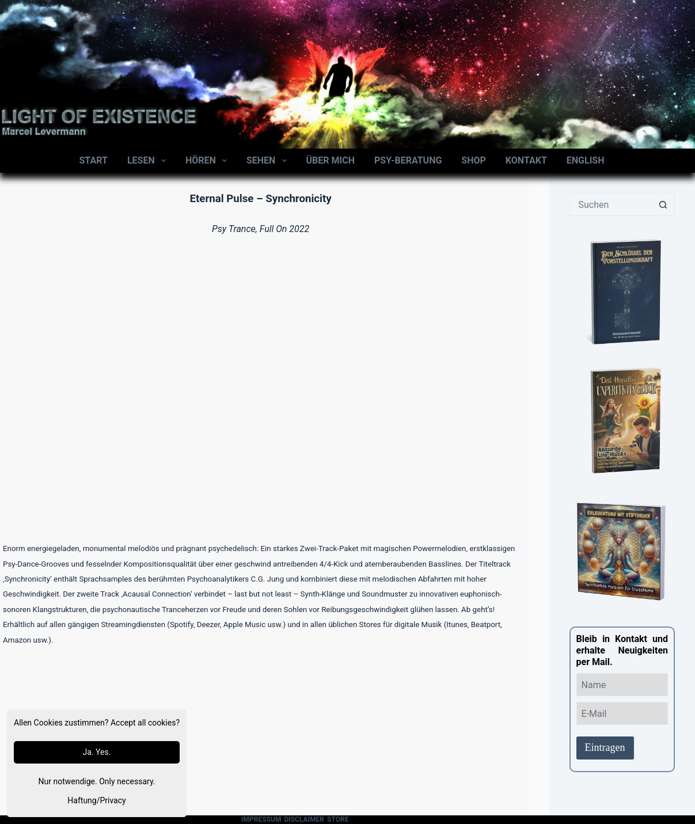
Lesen (148, 161)
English (586, 160)
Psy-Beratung (408, 160)
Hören (208, 161)
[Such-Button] (663, 204)
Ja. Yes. (97, 752)
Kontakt (526, 160)
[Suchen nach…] (610, 204)
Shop (473, 160)
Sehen (268, 161)
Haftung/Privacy (96, 800)
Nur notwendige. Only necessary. (97, 781)
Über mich (330, 160)
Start (93, 160)
